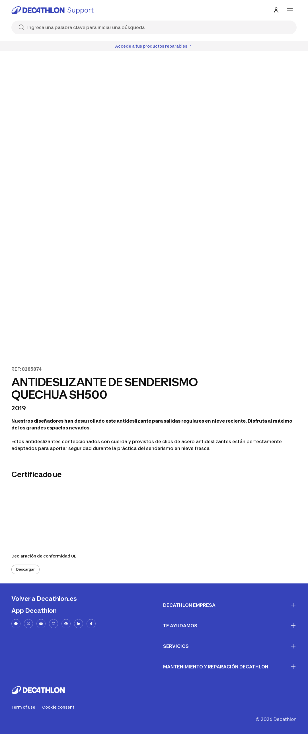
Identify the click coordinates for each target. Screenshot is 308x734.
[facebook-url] (15, 623)
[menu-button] (290, 10)
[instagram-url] (53, 623)
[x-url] (28, 623)
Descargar (25, 569)
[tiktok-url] (91, 623)
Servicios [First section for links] (230, 646)
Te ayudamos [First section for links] (230, 625)
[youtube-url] (41, 623)
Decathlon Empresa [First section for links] (230, 605)
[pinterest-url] (66, 623)
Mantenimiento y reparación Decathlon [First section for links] (230, 666)
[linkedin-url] (78, 623)
